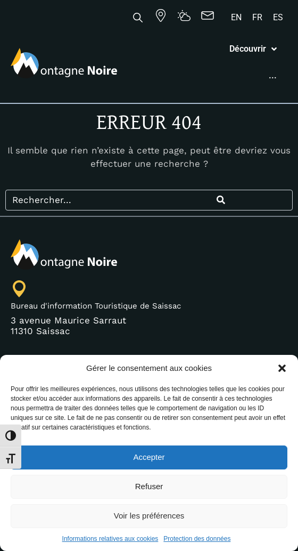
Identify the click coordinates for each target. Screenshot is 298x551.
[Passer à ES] (278, 17)
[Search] (220, 266)
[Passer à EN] (236, 17)
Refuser (149, 486)
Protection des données (196, 538)
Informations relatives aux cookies (110, 538)
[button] (282, 368)
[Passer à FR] (257, 17)
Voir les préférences (149, 515)
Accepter (148, 456)
